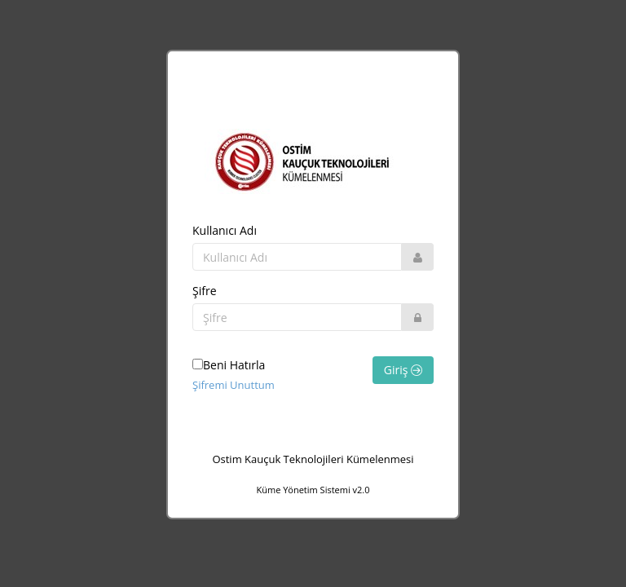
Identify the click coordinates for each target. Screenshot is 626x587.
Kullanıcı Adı (224, 230)
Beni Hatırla (228, 365)
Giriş (403, 369)
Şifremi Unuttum (233, 384)
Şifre (204, 290)
